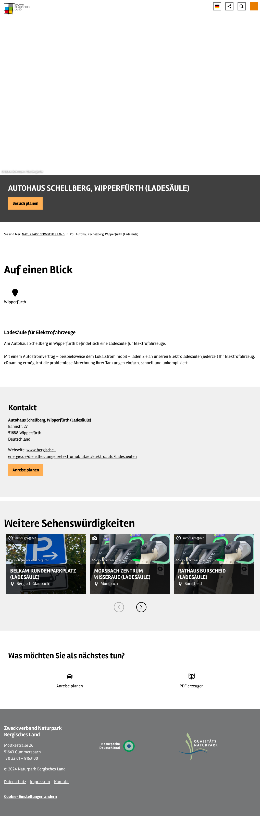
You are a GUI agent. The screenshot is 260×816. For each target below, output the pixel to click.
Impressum (40, 781)
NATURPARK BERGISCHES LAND (43, 234)
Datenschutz (15, 781)
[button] (25, 203)
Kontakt (61, 781)
